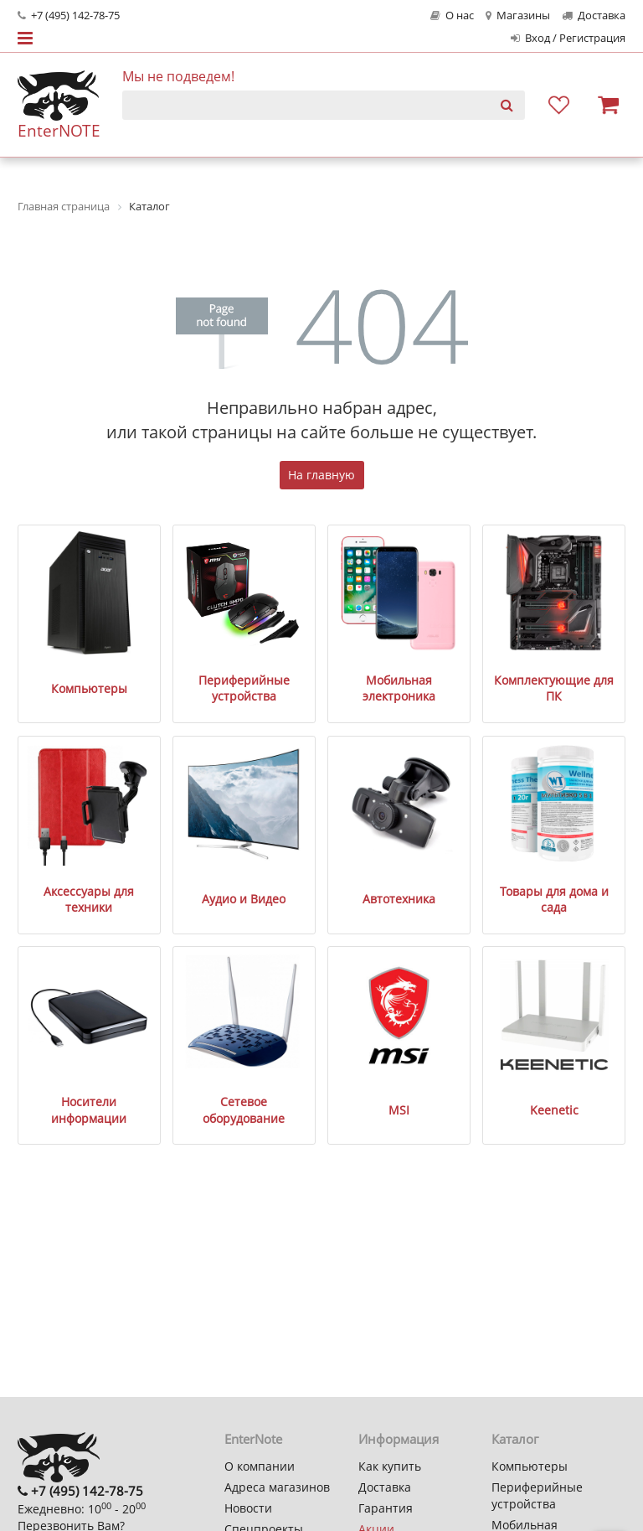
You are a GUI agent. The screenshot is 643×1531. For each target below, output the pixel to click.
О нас (452, 15)
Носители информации (88, 1110)
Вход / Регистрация (568, 38)
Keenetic (554, 1110)
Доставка (593, 15)
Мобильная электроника (399, 688)
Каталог (514, 1438)
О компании (259, 1466)
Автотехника (399, 899)
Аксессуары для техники (89, 899)
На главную (321, 475)
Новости (248, 1508)
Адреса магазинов (277, 1487)
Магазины (518, 15)
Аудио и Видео (243, 899)
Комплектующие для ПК (554, 688)
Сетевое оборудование (244, 1110)
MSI (398, 1110)
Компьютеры (89, 688)
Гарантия (385, 1508)
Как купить (389, 1466)
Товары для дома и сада (554, 899)
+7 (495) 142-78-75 (69, 15)
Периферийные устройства (244, 688)
